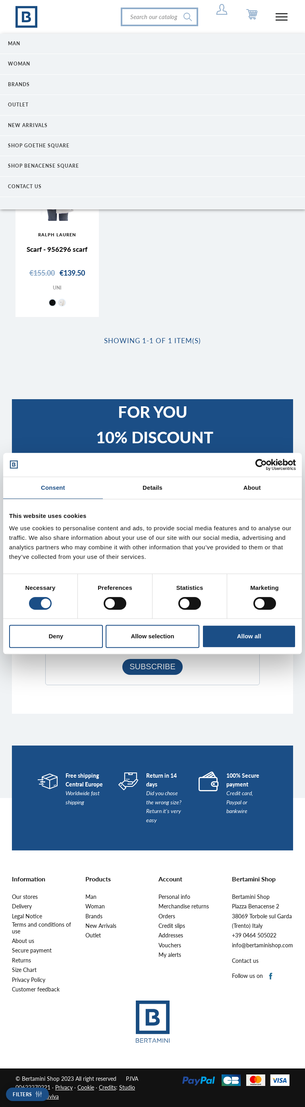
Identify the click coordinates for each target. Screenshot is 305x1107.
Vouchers (169, 945)
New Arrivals (100, 926)
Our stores (25, 897)
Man (91, 897)
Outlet (93, 935)
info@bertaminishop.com (262, 945)
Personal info (174, 897)
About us (23, 941)
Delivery (22, 906)
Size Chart (24, 970)
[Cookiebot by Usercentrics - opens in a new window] (261, 465)
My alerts (169, 955)
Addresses (170, 935)
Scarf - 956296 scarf (57, 249)
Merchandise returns (183, 906)
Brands (93, 916)
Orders (166, 916)
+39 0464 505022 (254, 935)
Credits (107, 1087)
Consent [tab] (53, 487)
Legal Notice (27, 916)
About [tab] (252, 487)
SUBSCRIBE (152, 666)
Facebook (271, 976)
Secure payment (32, 950)
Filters (22, 1094)
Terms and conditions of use (41, 928)
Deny (55, 636)
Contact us (245, 961)
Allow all (249, 636)
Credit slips (171, 926)
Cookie (85, 1087)
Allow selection (152, 636)
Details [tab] (152, 487)
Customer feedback (36, 989)
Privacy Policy (28, 980)
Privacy (64, 1087)
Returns (21, 960)
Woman (95, 906)
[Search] (159, 17)
